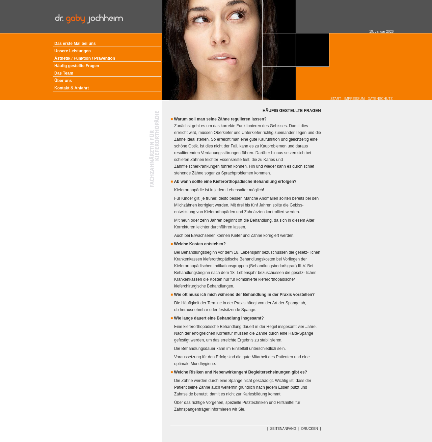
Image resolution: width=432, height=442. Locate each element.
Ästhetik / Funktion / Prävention (84, 58)
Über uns (63, 80)
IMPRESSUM (354, 99)
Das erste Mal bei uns (75, 43)
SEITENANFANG (283, 429)
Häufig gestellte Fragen (76, 65)
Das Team (63, 73)
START (335, 99)
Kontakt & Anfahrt (71, 88)
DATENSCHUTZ (380, 99)
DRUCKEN (309, 429)
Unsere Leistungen (72, 51)
